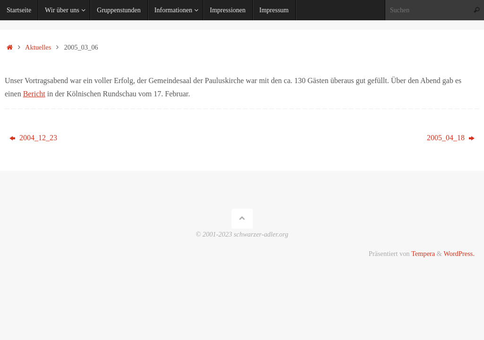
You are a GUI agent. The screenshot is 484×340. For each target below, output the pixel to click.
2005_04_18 (451, 138)
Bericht (34, 94)
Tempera (423, 253)
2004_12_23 (33, 138)
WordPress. (459, 253)
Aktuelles (38, 47)
